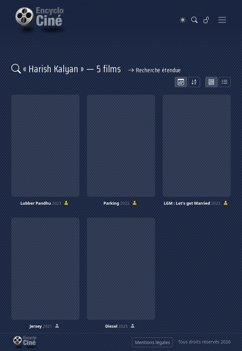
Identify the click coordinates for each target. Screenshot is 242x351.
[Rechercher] (194, 20)
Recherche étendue (154, 70)
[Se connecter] (206, 20)
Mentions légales (152, 342)
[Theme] (182, 20)
